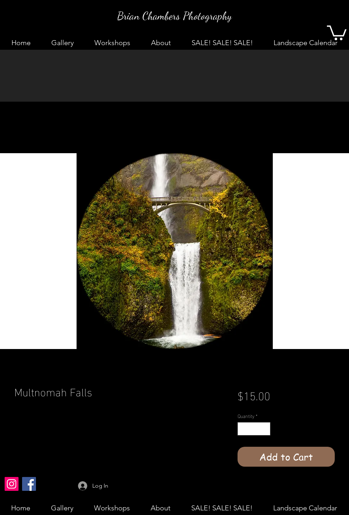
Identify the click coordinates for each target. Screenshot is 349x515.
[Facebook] (29, 484)
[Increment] (264, 429)
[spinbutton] (254, 429)
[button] (337, 32)
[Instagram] (12, 484)
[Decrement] (243, 429)
